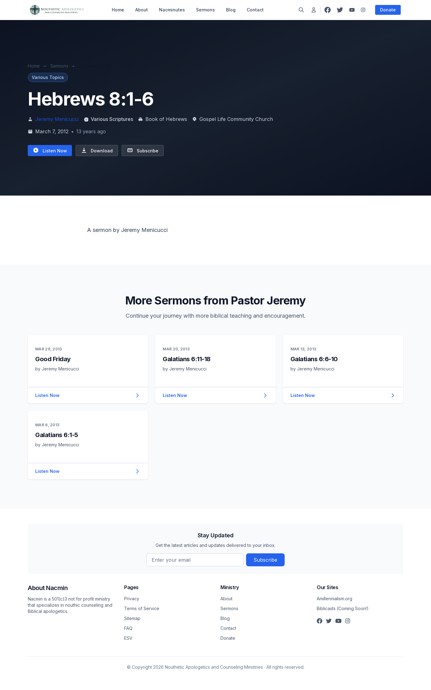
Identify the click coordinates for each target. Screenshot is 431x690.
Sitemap (132, 618)
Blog (231, 9)
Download (97, 150)
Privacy (131, 598)
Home (118, 9)
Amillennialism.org (334, 598)
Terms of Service (141, 608)
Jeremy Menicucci (56, 119)
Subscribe (142, 150)
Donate (388, 9)
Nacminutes (172, 9)
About (141, 9)
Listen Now (50, 150)
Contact (255, 9)
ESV (128, 638)
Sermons (205, 9)
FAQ (128, 628)
